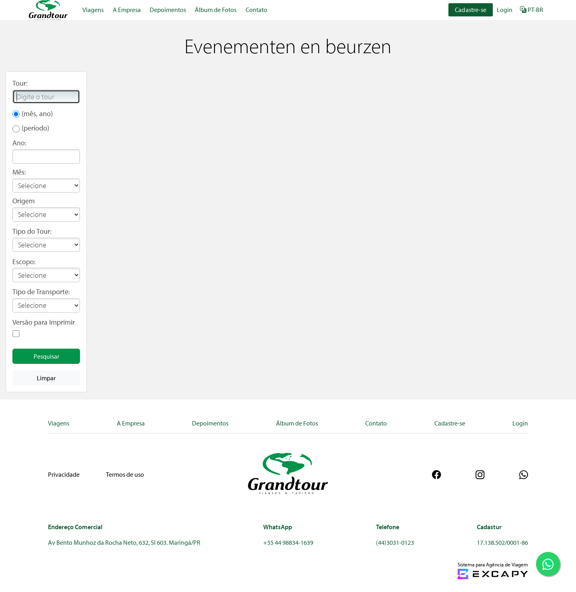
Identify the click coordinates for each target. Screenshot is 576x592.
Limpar (46, 378)
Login (504, 10)
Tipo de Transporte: (41, 291)
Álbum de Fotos (215, 10)
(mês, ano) (37, 113)
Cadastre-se (470, 10)
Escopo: (24, 261)
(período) (35, 127)
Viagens (93, 10)
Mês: (19, 172)
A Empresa (127, 10)
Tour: (20, 83)
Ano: (19, 142)
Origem (23, 200)
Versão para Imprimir (43, 322)
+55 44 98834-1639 (288, 542)
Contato (256, 10)
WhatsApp (277, 527)
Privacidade (64, 474)
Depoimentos (168, 10)
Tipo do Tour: (32, 231)
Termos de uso (125, 474)
